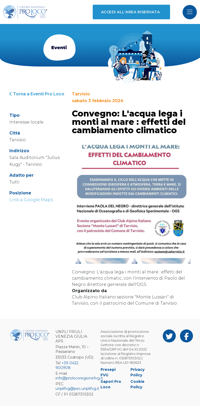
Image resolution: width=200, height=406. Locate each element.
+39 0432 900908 (66, 365)
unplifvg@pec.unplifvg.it (77, 388)
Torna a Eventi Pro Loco (36, 93)
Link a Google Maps (31, 199)
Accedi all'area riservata (130, 12)
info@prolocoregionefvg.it (79, 378)
